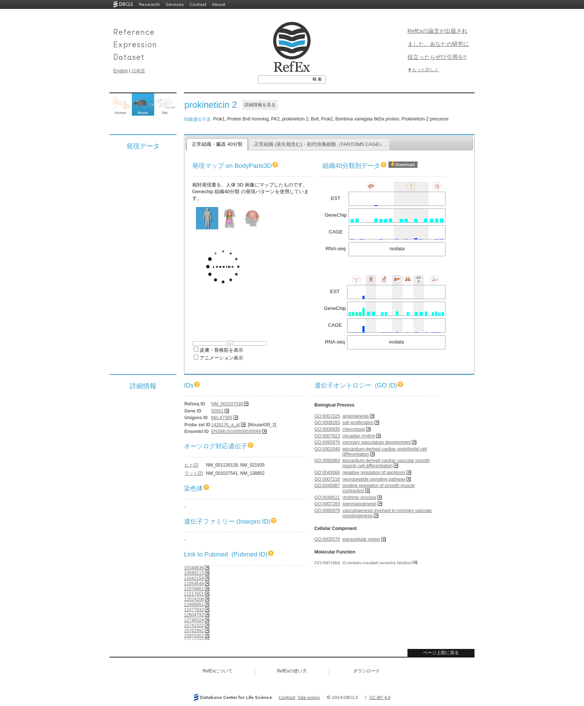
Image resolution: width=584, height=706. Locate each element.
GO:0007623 (327, 436)
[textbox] (283, 79)
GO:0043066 (327, 472)
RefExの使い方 (292, 671)
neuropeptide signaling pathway (373, 479)
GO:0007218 (327, 479)
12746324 (194, 620)
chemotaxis (353, 429)
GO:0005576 (327, 539)
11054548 (194, 583)
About (218, 4)
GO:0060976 (327, 442)
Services (174, 4)
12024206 (194, 599)
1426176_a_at (225, 424)
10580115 (194, 573)
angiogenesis (355, 416)
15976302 (194, 635)
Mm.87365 (221, 417)
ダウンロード (366, 671)
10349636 (194, 568)
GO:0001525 (327, 416)
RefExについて (218, 671)
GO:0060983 (327, 460)
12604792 (194, 615)
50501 (217, 411)
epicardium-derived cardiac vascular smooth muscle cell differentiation (386, 463)
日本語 (138, 70)
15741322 (194, 625)
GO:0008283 (327, 422)
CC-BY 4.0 (379, 697)
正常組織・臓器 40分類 (217, 144)
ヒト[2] (191, 465)
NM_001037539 (227, 404)
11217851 (194, 594)
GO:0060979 (327, 510)
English (120, 70)
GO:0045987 (327, 485)
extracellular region (361, 539)
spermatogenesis (359, 503)
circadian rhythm (358, 436)
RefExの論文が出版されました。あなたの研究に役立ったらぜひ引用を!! (438, 44)
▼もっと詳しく (423, 69)
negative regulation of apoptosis (373, 472)
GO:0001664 (327, 563)
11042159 (194, 578)
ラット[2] (193, 473)
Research (149, 4)
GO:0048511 (327, 497)
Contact (198, 4)
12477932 (194, 609)
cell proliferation (358, 422)
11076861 (194, 589)
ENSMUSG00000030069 (236, 431)
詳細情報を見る (260, 104)
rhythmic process (359, 497)
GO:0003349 (327, 449)
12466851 (194, 604)
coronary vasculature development (376, 442)
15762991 (194, 630)
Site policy (309, 697)
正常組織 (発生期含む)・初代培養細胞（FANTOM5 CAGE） (319, 144)
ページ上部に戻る (441, 652)
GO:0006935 (327, 429)
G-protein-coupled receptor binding (376, 563)
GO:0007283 (327, 503)
